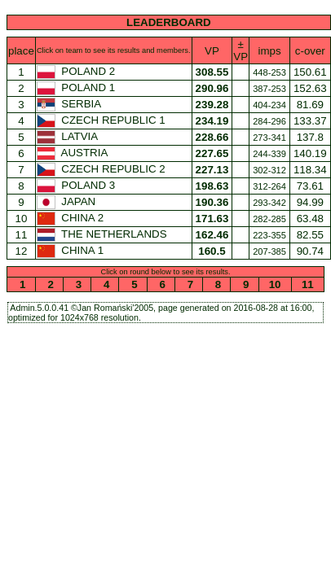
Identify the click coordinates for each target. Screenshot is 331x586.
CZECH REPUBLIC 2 (103, 169)
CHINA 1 (72, 250)
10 (275, 284)
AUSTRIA (73, 152)
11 (307, 284)
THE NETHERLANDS (103, 234)
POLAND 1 (77, 87)
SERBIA (70, 104)
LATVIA (68, 136)
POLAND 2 (77, 71)
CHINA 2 (72, 218)
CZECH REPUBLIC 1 (103, 120)
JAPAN (68, 201)
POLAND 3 (77, 185)
